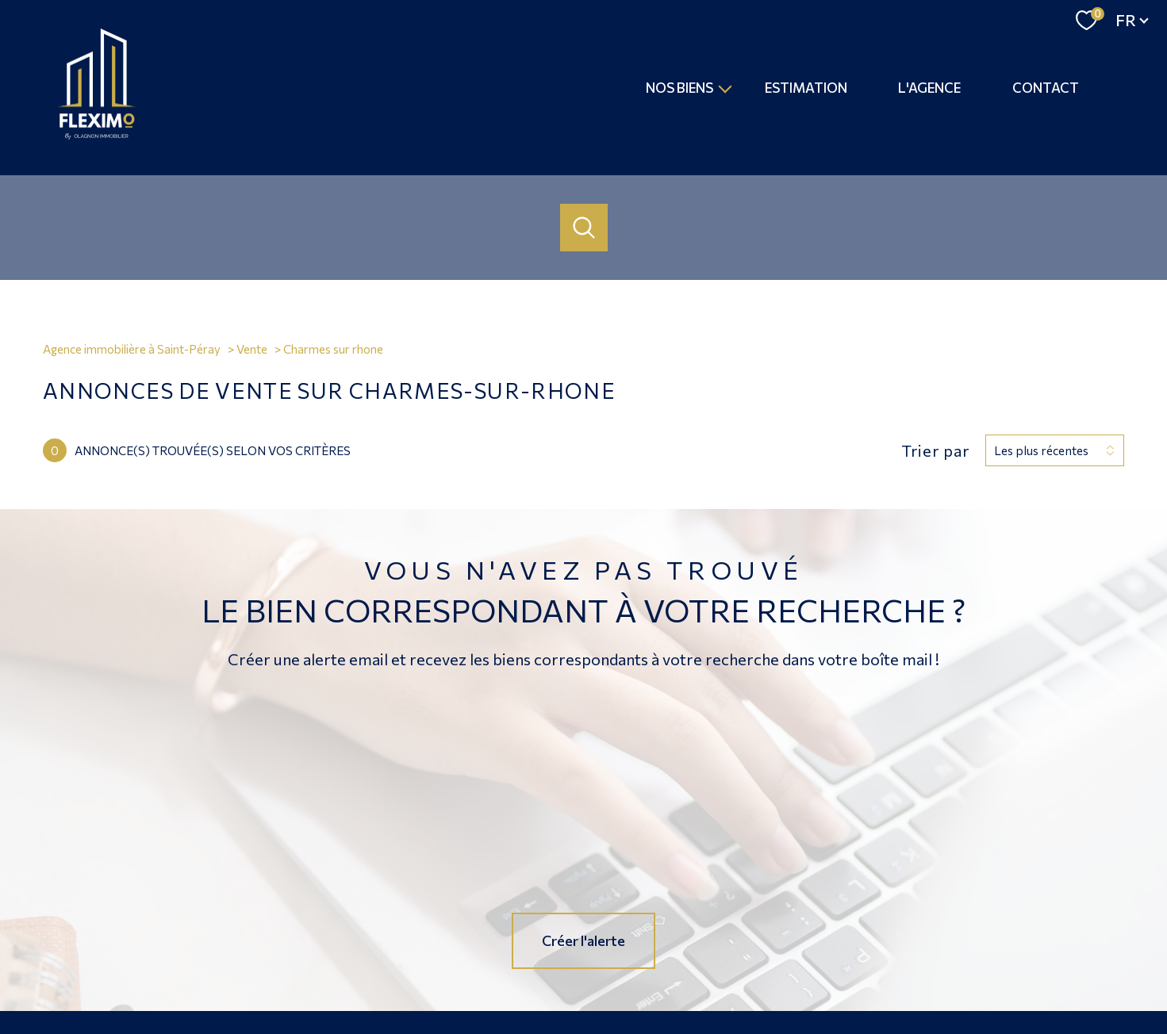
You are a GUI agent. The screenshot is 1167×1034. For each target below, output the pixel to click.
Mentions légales (678, 971)
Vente (251, 349)
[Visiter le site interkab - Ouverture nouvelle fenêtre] (1019, 918)
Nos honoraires (537, 971)
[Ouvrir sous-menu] (725, 87)
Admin (739, 971)
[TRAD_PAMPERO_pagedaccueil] (96, 135)
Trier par (935, 450)
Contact (1045, 87)
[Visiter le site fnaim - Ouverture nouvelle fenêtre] (918, 916)
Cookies (918, 972)
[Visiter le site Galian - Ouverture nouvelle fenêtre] (844, 916)
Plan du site (606, 971)
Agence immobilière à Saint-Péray (132, 349)
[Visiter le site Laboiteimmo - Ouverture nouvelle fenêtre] (584, 1007)
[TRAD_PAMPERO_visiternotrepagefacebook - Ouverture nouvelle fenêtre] (530, 918)
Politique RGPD (857, 971)
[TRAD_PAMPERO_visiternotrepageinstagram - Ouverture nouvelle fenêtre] (584, 918)
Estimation (806, 87)
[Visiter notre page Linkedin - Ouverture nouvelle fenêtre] (637, 918)
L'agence (930, 87)
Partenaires (788, 971)
